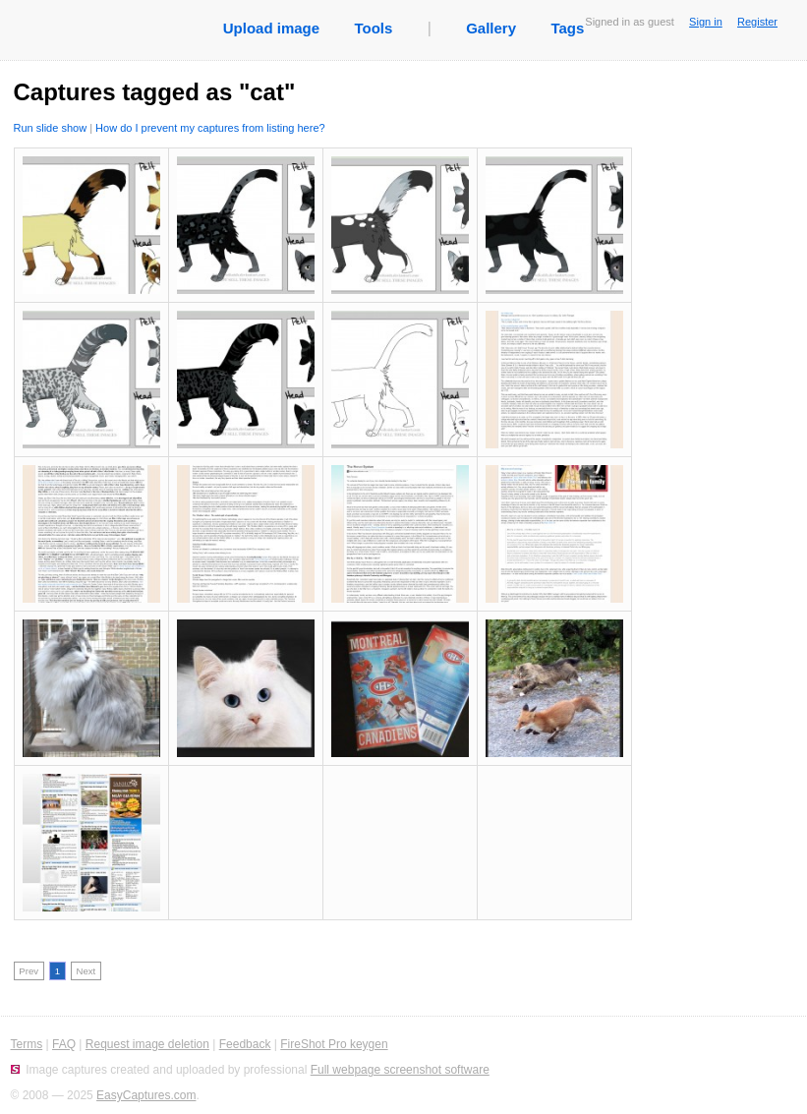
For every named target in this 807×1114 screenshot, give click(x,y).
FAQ (64, 1044)
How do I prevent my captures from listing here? (210, 128)
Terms (27, 1044)
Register (757, 22)
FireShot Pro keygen (333, 1044)
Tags (567, 28)
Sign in (705, 22)
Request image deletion (147, 1044)
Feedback (245, 1044)
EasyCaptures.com (146, 1095)
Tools (373, 28)
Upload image (271, 28)
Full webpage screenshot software (400, 1070)
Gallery (491, 28)
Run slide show (50, 128)
